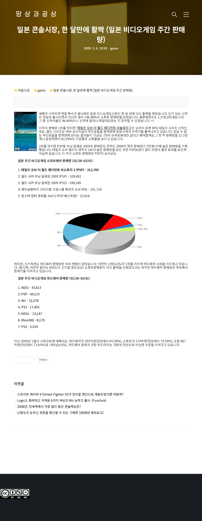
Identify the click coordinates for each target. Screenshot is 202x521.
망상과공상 (37, 14)
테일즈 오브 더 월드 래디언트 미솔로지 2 (104, 128)
